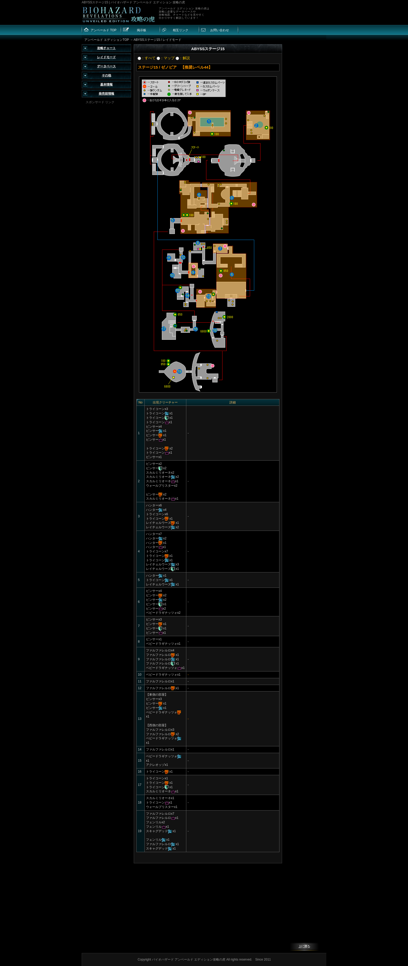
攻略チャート (106, 48)
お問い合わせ (219, 30)
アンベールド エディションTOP (106, 40)
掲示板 (141, 30)
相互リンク (180, 30)
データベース (106, 66)
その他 (106, 75)
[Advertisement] (106, 182)
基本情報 (106, 84)
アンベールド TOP (104, 30)
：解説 (183, 58)
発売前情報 (106, 93)
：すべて (147, 58)
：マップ (166, 58)
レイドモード (106, 57)
